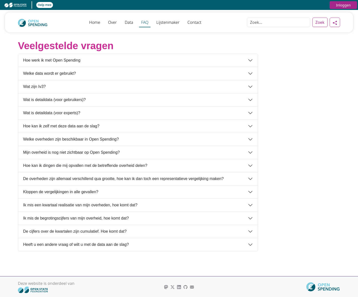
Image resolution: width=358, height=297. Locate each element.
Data (129, 22)
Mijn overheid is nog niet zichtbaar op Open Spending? (71, 152)
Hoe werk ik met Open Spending (51, 60)
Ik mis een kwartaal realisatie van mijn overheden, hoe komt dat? (80, 205)
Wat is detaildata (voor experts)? (51, 113)
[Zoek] (278, 22)
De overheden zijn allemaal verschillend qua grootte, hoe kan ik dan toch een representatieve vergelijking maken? (123, 179)
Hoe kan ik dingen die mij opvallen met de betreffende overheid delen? (85, 165)
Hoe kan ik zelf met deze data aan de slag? (61, 126)
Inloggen (343, 5)
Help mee (44, 5)
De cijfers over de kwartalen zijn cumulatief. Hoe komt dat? (75, 231)
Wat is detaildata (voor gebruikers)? (54, 100)
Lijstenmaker (167, 22)
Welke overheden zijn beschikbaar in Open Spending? (71, 139)
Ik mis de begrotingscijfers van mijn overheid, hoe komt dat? (76, 218)
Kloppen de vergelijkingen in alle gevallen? (60, 192)
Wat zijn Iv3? (34, 86)
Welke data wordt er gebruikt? (49, 73)
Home (94, 22)
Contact (194, 22)
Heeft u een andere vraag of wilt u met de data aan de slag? (76, 244)
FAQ (144, 22)
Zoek (319, 22)
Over (112, 22)
